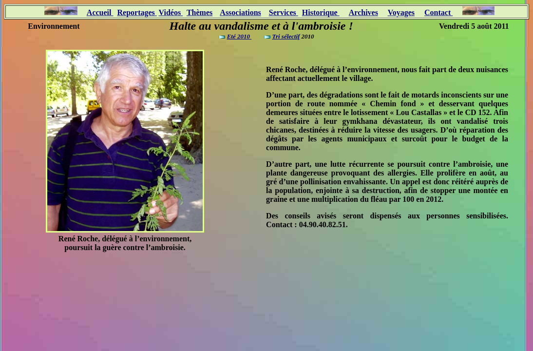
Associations (240, 12)
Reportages (136, 12)
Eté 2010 (239, 36)
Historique (321, 12)
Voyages (401, 12)
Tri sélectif (286, 36)
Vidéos (171, 12)
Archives (363, 12)
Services (283, 12)
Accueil (100, 12)
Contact (438, 12)
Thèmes (199, 12)
